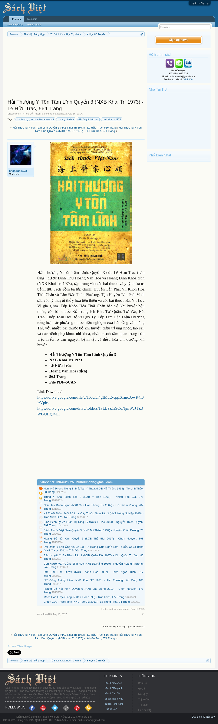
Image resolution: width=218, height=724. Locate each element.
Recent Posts (34, 24)
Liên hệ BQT (145, 710)
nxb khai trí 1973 (111, 119)
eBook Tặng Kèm (114, 704)
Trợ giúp (143, 704)
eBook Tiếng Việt (113, 683)
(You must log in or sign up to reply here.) (123, 626)
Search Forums (15, 24)
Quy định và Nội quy (203, 716)
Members (32, 19)
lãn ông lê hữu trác (88, 119)
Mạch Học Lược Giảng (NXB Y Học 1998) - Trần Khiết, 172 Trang (84, 597)
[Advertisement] (76, 69)
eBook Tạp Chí (112, 693)
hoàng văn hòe (65, 119)
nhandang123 (60, 113)
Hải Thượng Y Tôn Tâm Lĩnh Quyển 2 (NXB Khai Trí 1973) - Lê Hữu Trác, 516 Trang (65, 127)
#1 (143, 614)
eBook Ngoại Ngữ (114, 698)
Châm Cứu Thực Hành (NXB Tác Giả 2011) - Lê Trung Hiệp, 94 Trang (87, 601)
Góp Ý (141, 688)
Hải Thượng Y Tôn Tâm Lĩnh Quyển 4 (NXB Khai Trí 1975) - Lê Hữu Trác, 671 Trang (88, 129)
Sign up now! (178, 40)
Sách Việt (188, 79)
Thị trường (144, 699)
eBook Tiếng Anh (113, 688)
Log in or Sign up (199, 3)
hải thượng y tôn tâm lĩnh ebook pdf (35, 119)
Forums (16, 19)
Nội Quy (143, 694)
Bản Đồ (142, 683)
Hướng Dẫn (111, 709)
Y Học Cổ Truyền (31, 113)
